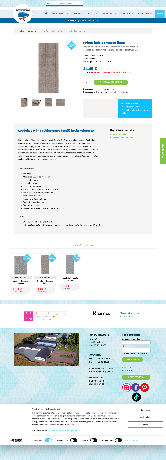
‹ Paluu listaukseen (27, 31)
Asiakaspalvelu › (127, 316)
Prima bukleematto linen (76, 31)
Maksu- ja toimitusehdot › (131, 313)
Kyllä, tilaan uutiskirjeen (135, 353)
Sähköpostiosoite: (131, 339)
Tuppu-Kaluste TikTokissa (133, 409)
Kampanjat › (127, 367)
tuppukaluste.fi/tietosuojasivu (62, 445)
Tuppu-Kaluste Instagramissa (135, 413)
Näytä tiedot (132, 455)
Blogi (160, 14)
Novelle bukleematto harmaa (70, 279)
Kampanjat (143, 14)
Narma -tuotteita (119, 134)
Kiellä (145, 439)
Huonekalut (58, 14)
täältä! (63, 208)
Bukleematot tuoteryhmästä (124, 137)
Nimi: (124, 346)
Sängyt (76, 14)
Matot (91, 14)
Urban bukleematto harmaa (20, 282)
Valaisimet (107, 14)
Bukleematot (57, 31)
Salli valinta (145, 432)
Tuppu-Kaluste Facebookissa (134, 416)
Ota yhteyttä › (136, 377)
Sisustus (125, 14)
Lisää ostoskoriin (111, 82)
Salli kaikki (145, 425)
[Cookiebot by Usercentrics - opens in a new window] (16, 455)
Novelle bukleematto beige (45, 282)
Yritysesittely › (128, 370)
